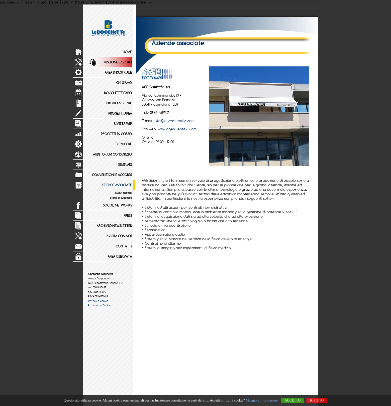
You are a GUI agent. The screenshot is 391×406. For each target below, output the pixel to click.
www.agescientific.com (177, 129)
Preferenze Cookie (99, 305)
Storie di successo (121, 197)
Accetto (292, 400)
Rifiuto (317, 400)
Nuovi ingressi (123, 192)
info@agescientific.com (174, 121)
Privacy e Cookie (98, 300)
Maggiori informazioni (262, 400)
